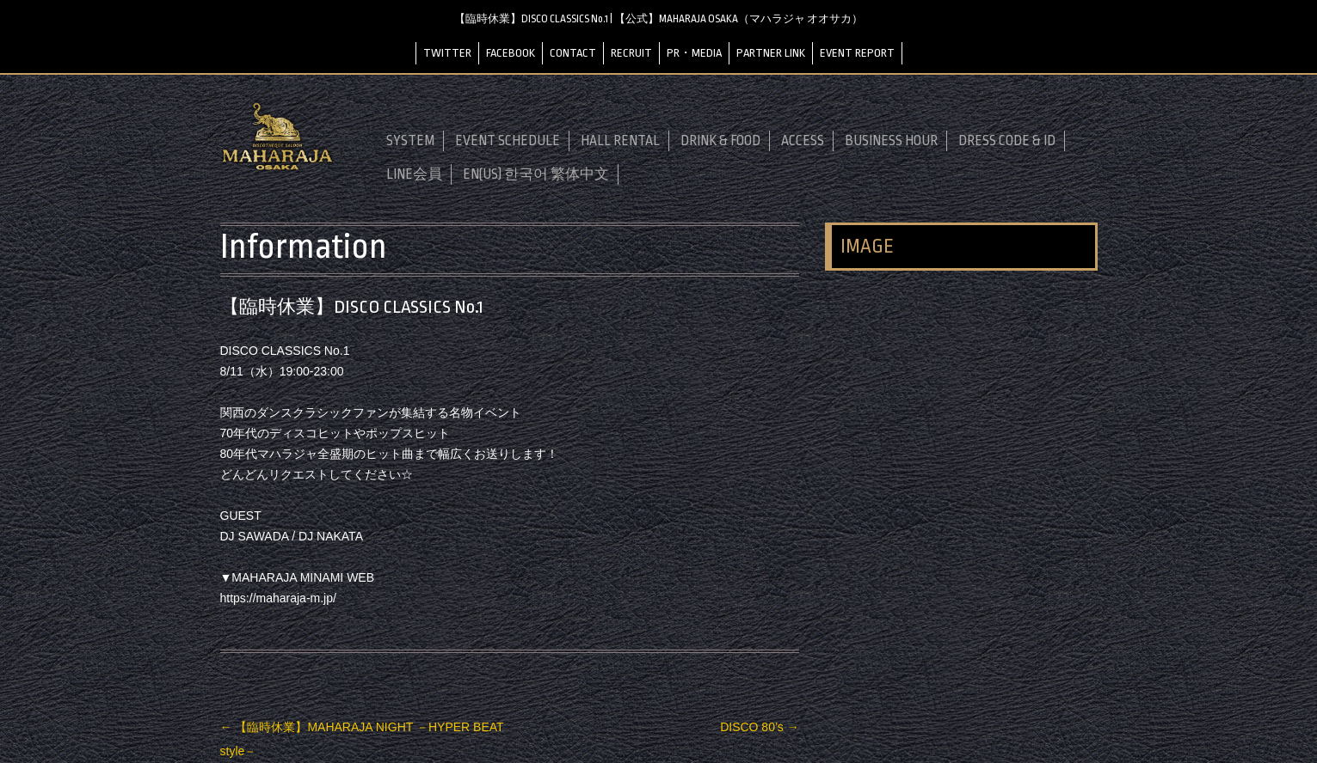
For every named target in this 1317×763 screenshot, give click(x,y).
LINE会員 (414, 174)
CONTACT (573, 52)
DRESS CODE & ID (1006, 141)
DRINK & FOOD (720, 141)
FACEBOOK (510, 52)
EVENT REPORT (857, 52)
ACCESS (802, 141)
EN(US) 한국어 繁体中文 (536, 174)
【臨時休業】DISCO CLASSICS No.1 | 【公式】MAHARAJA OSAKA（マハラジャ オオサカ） (658, 19)
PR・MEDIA (694, 52)
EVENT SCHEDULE (507, 141)
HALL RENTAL (620, 141)
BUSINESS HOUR (891, 141)
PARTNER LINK (770, 52)
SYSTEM (410, 141)
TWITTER (447, 52)
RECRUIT (631, 52)
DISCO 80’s (759, 727)
